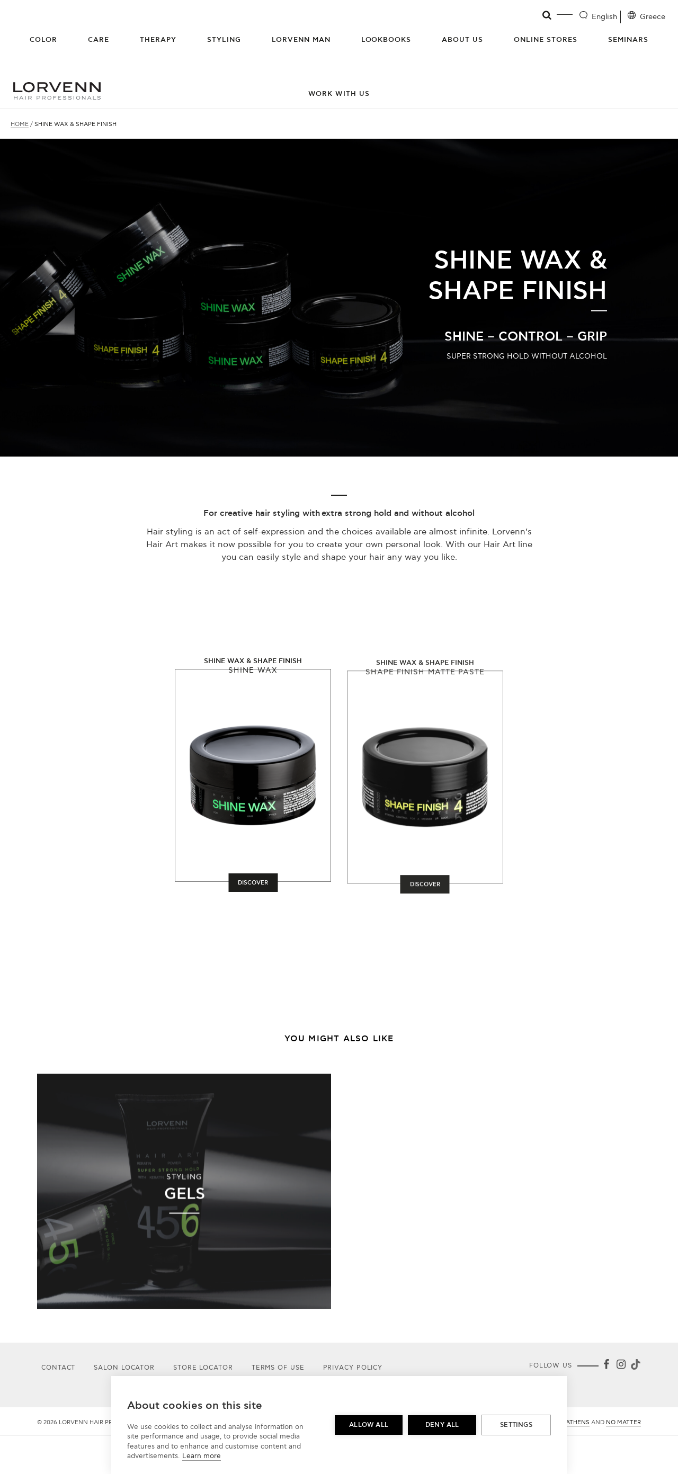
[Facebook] (606, 1366)
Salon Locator (124, 1368)
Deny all (442, 1425)
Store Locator (203, 1368)
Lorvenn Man (301, 39)
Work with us (339, 94)
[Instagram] (620, 1366)
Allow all (368, 1425)
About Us (462, 39)
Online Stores (545, 39)
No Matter (623, 1422)
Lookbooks (386, 39)
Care (98, 39)
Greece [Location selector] (652, 16)
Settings (516, 1425)
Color (43, 39)
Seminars (628, 39)
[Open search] (547, 15)
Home (20, 124)
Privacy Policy (353, 1368)
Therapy (158, 39)
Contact (58, 1368)
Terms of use (278, 1368)
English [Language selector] (604, 16)
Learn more (201, 1456)
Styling (224, 39)
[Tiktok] (634, 1366)
